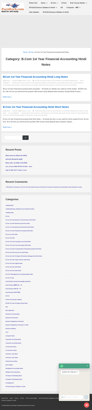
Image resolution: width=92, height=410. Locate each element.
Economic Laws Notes (12, 357)
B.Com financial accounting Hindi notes (59, 83)
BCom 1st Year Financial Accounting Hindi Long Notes (35, 76)
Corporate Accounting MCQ (13, 339)
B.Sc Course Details (79, 3)
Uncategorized (10, 383)
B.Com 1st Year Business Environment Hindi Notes (20, 227)
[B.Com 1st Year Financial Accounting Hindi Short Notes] (26, 111)
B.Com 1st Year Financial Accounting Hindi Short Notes (36, 106)
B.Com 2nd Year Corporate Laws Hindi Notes (18, 241)
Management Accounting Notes (14, 368)
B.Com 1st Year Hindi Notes (79, 113)
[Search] (26, 137)
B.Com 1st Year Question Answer (35, 83)
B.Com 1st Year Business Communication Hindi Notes (21, 220)
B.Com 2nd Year (10, 238)
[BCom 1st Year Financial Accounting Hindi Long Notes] (26, 80)
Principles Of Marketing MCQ (14, 375)
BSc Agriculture (10, 310)
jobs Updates (9, 365)
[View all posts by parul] (7, 80)
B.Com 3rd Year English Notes (14, 263)
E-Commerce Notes (11, 350)
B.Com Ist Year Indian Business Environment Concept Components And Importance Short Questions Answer (52, 187)
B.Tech (63, 3)
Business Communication (13, 314)
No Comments (14, 113)
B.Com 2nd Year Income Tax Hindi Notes (17, 252)
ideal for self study (9, 11)
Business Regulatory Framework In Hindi (17, 325)
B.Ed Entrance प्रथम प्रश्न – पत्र (13, 288)
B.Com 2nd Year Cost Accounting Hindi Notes (18, 245)
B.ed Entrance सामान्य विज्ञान (13, 292)
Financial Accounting (11, 361)
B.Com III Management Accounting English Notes (19, 274)
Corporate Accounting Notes (13, 343)
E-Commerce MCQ (11, 346)
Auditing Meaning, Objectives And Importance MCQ (20, 209)
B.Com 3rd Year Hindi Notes (13, 270)
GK (62, 7)
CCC (7, 332)
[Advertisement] (46, 29)
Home (44, 3)
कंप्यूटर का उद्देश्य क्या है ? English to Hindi (16, 170)
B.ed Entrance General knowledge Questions (18, 281)
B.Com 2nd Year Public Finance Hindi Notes (18, 259)
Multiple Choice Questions (13, 372)
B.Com (55, 3)
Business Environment (12, 317)
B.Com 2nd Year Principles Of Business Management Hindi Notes (24, 256)
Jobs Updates (34, 12)
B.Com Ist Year (10, 278)
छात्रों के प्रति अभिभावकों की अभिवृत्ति (14, 159)
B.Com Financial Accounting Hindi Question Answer (36, 85)
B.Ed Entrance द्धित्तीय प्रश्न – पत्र (14, 285)
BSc (7, 307)
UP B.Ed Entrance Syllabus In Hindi (43, 7)
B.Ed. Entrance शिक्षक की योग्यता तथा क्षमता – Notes (19, 166)
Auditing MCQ (9, 205)
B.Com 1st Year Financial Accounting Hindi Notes (62, 80)
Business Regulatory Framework (15, 321)
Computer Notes (10, 336)
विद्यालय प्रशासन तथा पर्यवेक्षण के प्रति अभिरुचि (16, 155)
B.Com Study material (70, 85)
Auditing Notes (10, 212)
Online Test (33, 3)
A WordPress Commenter (13, 187)
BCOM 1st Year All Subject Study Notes (17, 303)
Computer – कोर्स (74, 7)
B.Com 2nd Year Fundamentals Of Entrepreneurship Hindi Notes (23, 249)
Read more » (7, 97)
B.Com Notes (58, 85)
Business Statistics (11, 328)
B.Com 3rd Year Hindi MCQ (13, 267)
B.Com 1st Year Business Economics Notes (18, 223)
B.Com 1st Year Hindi (12, 234)
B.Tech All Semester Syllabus (14, 299)
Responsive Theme (29, 405)
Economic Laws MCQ (12, 354)
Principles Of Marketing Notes (14, 379)
